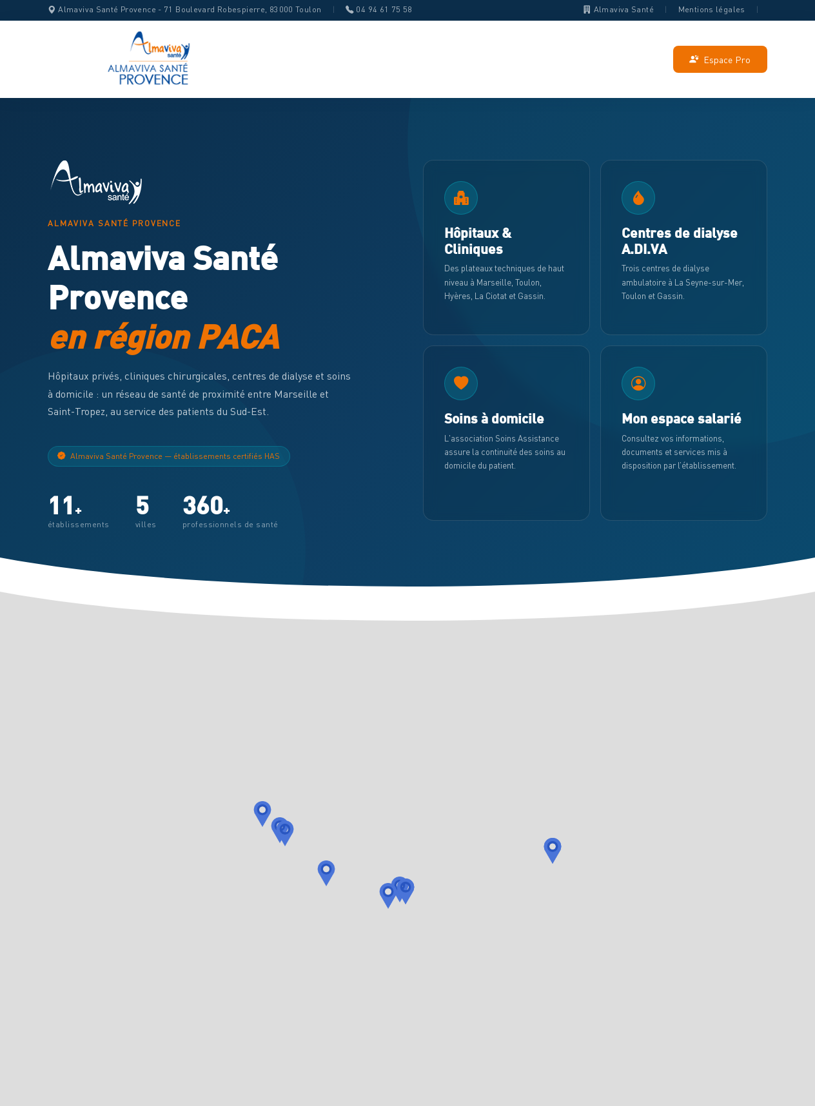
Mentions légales (711, 9)
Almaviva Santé (618, 9)
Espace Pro (720, 59)
